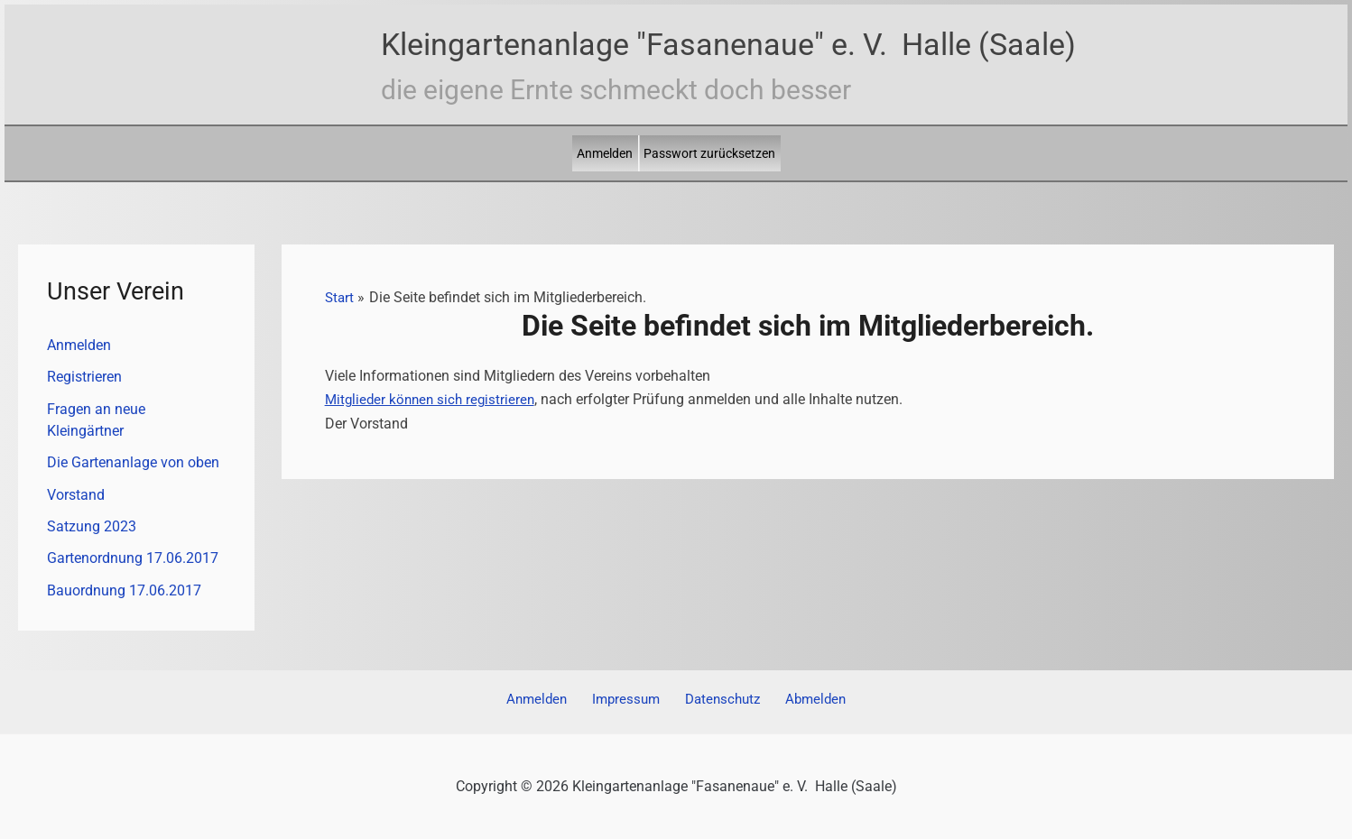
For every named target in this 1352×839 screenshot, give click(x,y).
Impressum (628, 699)
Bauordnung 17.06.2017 (124, 594)
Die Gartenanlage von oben (133, 464)
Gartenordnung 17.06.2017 (132, 561)
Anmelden (605, 153)
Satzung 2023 (91, 529)
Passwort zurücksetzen (709, 153)
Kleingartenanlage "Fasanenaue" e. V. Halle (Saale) (728, 44)
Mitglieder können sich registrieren (433, 399)
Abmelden (805, 699)
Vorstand (76, 496)
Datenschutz (719, 699)
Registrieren (84, 377)
